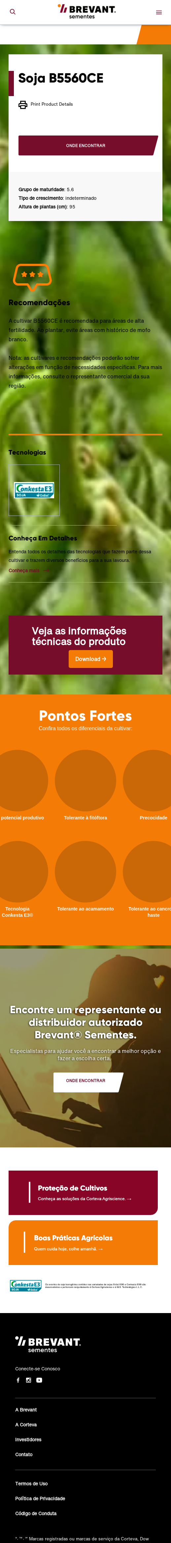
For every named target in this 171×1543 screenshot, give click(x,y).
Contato (23, 1454)
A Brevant (26, 1409)
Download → (90, 659)
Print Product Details (45, 105)
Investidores (28, 1439)
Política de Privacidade (40, 1498)
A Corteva (26, 1424)
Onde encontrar (85, 145)
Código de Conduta (35, 1513)
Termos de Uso (31, 1483)
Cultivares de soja (37, 34)
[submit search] (12, 12)
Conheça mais (24, 570)
